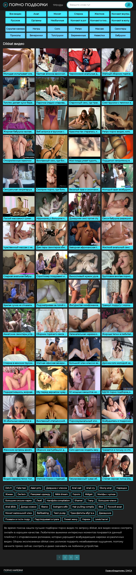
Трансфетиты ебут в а (82, 513)
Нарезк (86, 519)
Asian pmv (36, 488)
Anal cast (76, 488)
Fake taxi (21, 488)
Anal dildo (10, 507)
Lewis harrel (101, 519)
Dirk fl (8, 488)
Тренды (58, 5)
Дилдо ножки (28, 507)
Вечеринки (36, 35)
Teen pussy (60, 513)
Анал (36, 14)
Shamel (79, 500)
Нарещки (121, 488)
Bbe (101, 507)
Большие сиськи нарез (18, 500)
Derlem (22, 494)
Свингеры (120, 29)
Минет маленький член (18, 513)
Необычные (57, 20)
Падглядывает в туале (47, 519)
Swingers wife (60, 507)
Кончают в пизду (99, 20)
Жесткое (99, 14)
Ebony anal (106, 488)
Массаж (99, 29)
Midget (89, 494)
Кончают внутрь (120, 14)
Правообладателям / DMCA (118, 571)
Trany (90, 500)
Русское (15, 20)
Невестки (99, 35)
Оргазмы (36, 20)
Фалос (44, 507)
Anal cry (90, 488)
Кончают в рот (78, 20)
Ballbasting (43, 513)
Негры (36, 29)
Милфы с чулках (106, 494)
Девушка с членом (56, 488)
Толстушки (57, 35)
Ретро (78, 29)
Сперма (78, 14)
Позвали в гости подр (17, 519)
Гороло (76, 494)
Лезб (39, 500)
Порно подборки (25, 5)
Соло (57, 29)
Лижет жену (70, 519)
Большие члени (107, 500)
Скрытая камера (15, 29)
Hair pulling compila (83, 507)
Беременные (78, 35)
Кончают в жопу (120, 20)
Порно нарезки (13, 570)
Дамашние (105, 513)
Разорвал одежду (40, 494)
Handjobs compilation (58, 500)
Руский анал (115, 507)
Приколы (15, 35)
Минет (57, 14)
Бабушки (120, 35)
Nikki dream (61, 494)
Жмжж (9, 494)
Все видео (15, 14)
